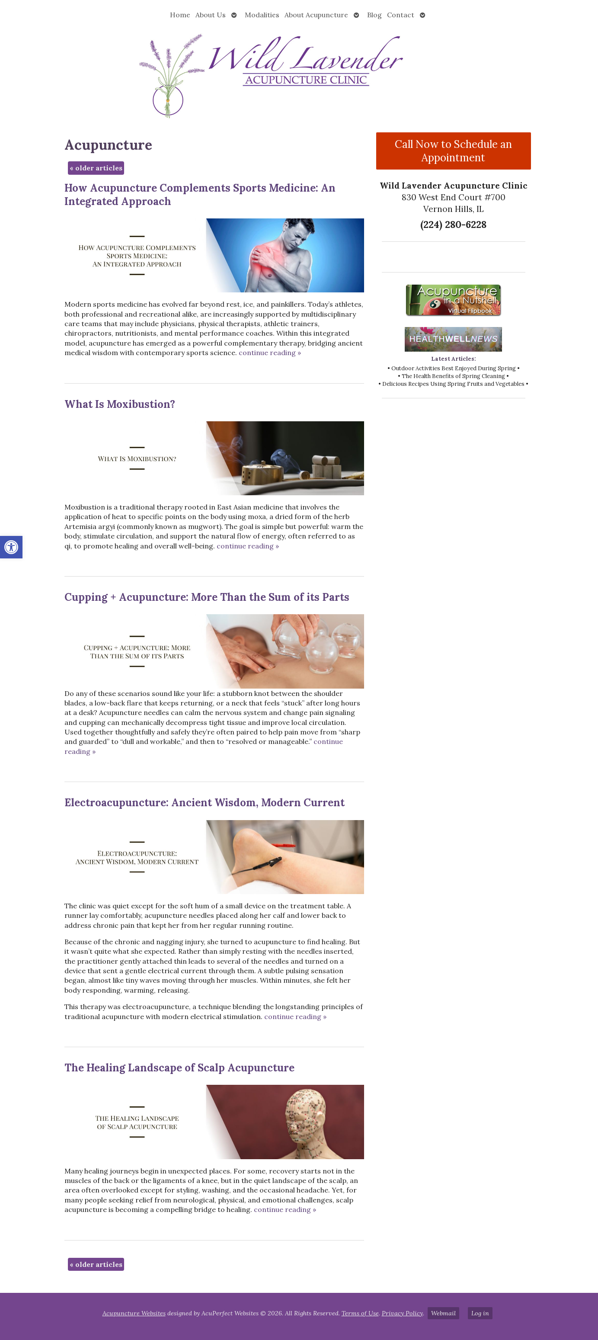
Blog (374, 14)
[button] (11, 547)
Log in (480, 1313)
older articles (96, 167)
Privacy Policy (402, 1313)
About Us (210, 14)
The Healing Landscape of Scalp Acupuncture (179, 1067)
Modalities (262, 14)
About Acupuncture (316, 14)
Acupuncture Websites (134, 1313)
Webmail (443, 1313)
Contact (400, 14)
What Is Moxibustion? (119, 404)
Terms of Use (360, 1313)
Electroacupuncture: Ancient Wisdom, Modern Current (204, 802)
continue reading (270, 352)
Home (180, 14)
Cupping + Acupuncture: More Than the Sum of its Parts (206, 597)
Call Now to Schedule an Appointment (453, 151)
